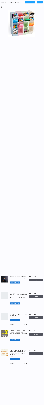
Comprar (36, 280)
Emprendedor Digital (30, 2)
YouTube (40, 2)
